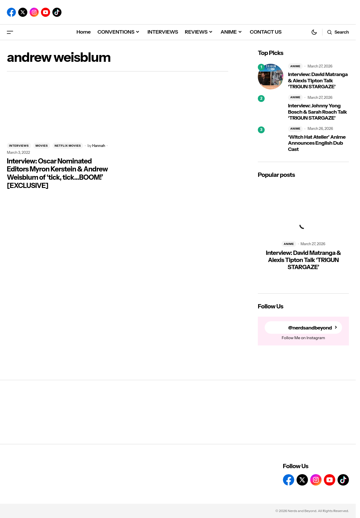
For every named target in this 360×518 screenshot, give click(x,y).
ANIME (295, 66)
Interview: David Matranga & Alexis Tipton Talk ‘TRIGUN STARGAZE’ (318, 80)
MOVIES (42, 146)
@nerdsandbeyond (310, 328)
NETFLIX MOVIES (68, 146)
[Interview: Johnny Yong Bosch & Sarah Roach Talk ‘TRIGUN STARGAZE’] (270, 108)
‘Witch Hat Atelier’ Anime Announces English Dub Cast (316, 143)
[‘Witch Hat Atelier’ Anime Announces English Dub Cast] (270, 139)
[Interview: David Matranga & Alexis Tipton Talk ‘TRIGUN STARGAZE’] (270, 76)
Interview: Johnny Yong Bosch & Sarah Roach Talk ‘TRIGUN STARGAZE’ (317, 112)
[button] (10, 32)
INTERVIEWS (19, 146)
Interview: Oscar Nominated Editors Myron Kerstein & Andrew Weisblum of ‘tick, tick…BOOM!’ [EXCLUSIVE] (57, 173)
